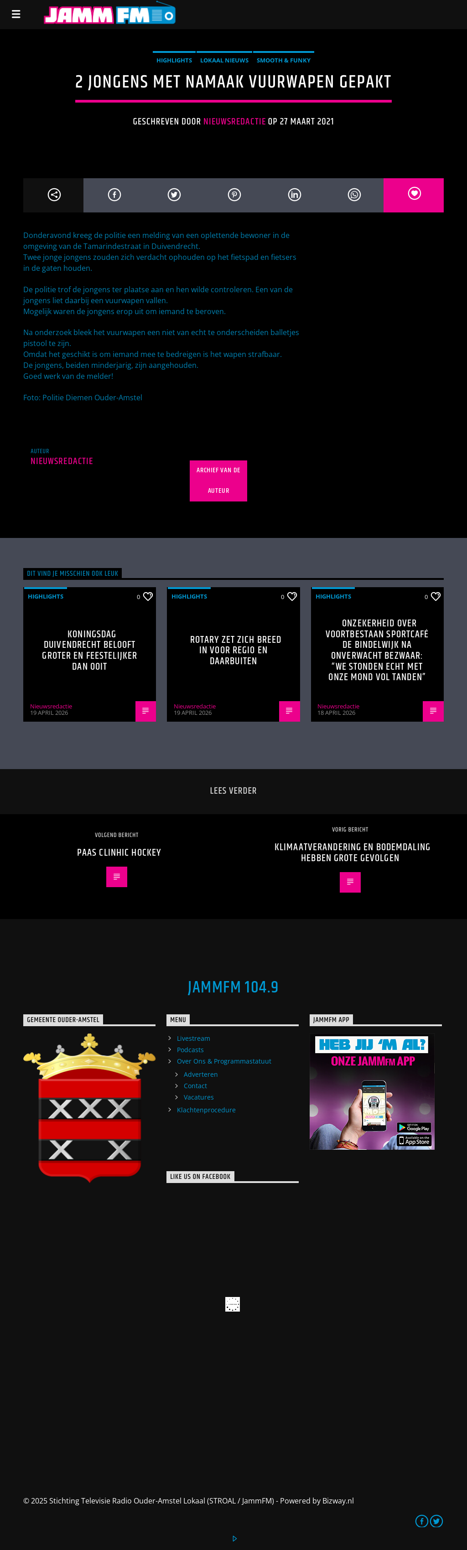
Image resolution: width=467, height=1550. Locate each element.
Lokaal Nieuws (224, 60)
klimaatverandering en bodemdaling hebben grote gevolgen (353, 852)
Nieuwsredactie (234, 121)
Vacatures (199, 1097)
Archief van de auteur (218, 480)
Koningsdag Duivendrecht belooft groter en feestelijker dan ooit (89, 650)
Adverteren (201, 1074)
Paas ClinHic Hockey (119, 853)
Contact (195, 1085)
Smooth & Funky (284, 60)
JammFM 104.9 (233, 988)
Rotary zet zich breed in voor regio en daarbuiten (236, 650)
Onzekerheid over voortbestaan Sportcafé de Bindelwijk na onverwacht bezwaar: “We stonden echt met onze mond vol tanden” (377, 650)
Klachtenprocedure (206, 1110)
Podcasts (190, 1049)
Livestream (193, 1038)
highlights (174, 60)
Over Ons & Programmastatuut (224, 1061)
